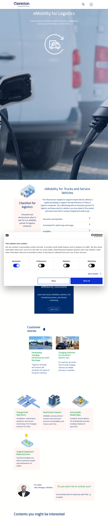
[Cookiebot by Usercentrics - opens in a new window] (93, 235)
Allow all (86, 281)
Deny (54, 281)
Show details (93, 274)
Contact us (54, 60)
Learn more (54, 309)
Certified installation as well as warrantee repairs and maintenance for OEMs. (26, 462)
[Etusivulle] (21, 4)
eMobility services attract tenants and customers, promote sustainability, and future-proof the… (53, 420)
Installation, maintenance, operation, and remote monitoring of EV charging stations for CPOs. (26, 422)
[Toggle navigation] (91, 4)
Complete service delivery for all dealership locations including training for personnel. (80, 422)
